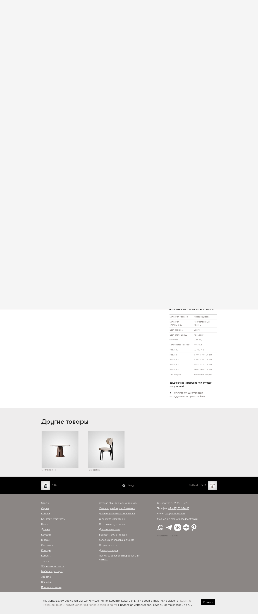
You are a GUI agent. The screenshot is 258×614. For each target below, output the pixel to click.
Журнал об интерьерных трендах (118, 502)
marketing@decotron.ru (184, 518)
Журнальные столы (52, 566)
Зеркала (46, 576)
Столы (45, 502)
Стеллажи (47, 545)
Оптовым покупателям (112, 524)
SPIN (55, 485)
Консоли (46, 555)
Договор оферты (108, 550)
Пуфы (44, 524)
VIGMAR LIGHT (197, 485)
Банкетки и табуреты (53, 518)
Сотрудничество (108, 545)
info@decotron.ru (175, 513)
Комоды (46, 550)
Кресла (45, 513)
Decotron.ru (166, 502)
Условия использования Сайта (116, 539)
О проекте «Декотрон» (112, 518)
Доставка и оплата (109, 529)
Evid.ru (175, 535)
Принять (208, 602)
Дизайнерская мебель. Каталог (117, 513)
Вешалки (46, 581)
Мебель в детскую (52, 571)
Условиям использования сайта (96, 604)
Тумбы (45, 561)
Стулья (45, 508)
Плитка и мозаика (51, 587)
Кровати (46, 534)
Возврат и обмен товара (113, 534)
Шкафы (45, 539)
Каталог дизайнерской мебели (117, 508)
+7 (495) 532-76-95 (178, 508)
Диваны (45, 529)
